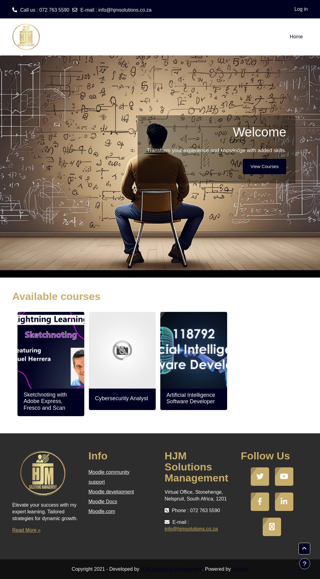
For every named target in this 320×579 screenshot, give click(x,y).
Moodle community (109, 472)
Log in (301, 9)
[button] (304, 548)
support (97, 482)
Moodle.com (102, 511)
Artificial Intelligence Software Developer (190, 398)
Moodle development (111, 491)
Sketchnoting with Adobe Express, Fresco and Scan (45, 401)
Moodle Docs (103, 501)
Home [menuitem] (296, 36)
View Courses (264, 166)
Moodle (240, 569)
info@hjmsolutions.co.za (125, 10)
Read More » (26, 530)
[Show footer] (304, 563)
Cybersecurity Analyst (121, 398)
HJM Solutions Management (171, 569)
